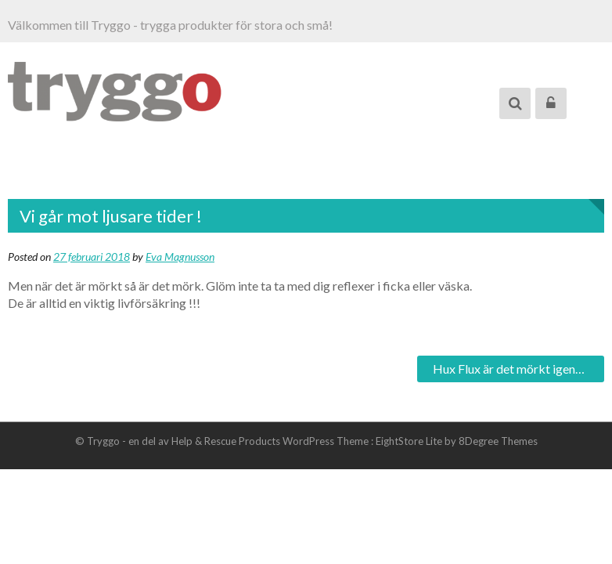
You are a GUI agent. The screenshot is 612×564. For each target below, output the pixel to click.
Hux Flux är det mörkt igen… (509, 368)
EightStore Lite (410, 441)
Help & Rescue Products (225, 441)
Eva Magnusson (180, 256)
